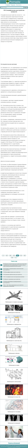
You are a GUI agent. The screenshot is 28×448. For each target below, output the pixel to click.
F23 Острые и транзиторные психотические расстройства (13, 269)
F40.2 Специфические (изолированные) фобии (13, 276)
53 (12, 257)
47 (6, 255)
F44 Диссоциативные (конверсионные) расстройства (12, 282)
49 (13, 255)
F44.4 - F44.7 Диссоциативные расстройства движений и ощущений (13, 285)
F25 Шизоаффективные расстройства (11, 272)
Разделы (13, 5)
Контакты (18, 5)
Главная (8, 5)
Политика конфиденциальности (21, 446)
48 (10, 255)
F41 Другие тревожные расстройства (11, 279)
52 (24, 255)
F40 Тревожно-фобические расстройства (12, 274)
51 (21, 255)
